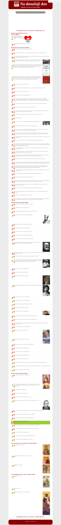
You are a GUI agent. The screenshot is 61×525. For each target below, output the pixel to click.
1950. (14, 311)
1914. (14, 256)
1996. (14, 414)
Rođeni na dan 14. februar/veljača (19, 202)
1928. (14, 268)
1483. (14, 207)
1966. (14, 339)
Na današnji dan (33, 521)
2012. (14, 432)
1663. (14, 49)
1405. (14, 393)
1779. (14, 52)
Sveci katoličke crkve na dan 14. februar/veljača (23, 474)
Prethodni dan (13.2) (22, 30)
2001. (14, 165)
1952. (14, 125)
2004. (14, 187)
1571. (14, 396)
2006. (14, 191)
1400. (14, 389)
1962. (14, 330)
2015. (14, 435)
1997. (14, 151)
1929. (14, 110)
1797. (14, 56)
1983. (14, 358)
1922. (14, 103)
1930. (14, 285)
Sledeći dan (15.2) (40, 30)
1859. (14, 84)
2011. (14, 428)
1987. (14, 362)
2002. (14, 169)
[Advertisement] (30, 21)
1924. (14, 107)
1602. (14, 214)
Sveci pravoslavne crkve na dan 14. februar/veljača (24, 443)
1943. (14, 114)
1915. (14, 410)
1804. (14, 59)
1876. (14, 87)
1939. (14, 296)
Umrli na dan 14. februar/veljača (19, 373)
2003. (14, 180)
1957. (14, 326)
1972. (14, 136)
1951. (14, 315)
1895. (14, 235)
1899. (14, 238)
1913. (14, 252)
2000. (14, 158)
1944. (14, 300)
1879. (14, 231)
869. (14, 384)
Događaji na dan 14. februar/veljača (20, 47)
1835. (14, 64)
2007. (14, 198)
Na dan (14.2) (31, 30)
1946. (14, 121)
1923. (14, 259)
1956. (14, 129)
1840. (14, 227)
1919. (14, 98)
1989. (14, 140)
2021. (14, 439)
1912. (14, 91)
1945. (14, 307)
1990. (14, 147)
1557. (14, 211)
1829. (14, 224)
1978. (14, 351)
